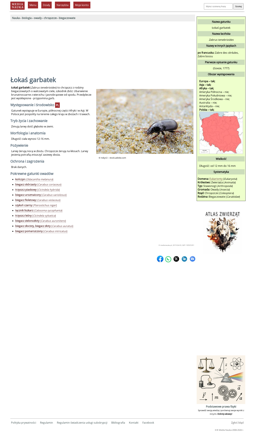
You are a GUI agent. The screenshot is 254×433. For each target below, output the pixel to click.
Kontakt (134, 422)
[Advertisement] (103, 45)
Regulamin (46, 422)
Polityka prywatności (23, 422)
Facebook (148, 422)
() (34, 179)
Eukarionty (216, 179)
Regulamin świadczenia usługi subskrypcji (82, 422)
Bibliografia (118, 422)
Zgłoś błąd (237, 422)
